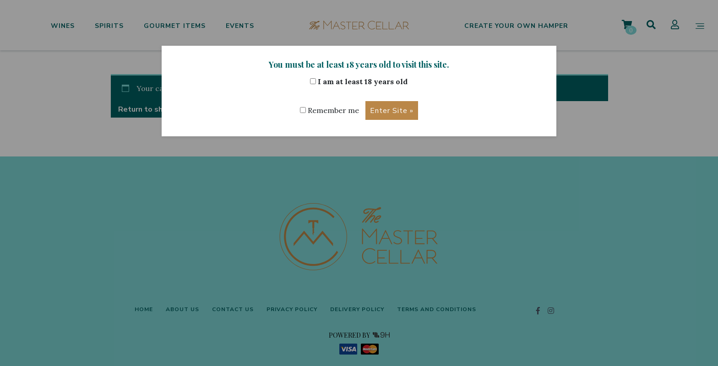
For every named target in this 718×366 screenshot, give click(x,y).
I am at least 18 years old (359, 81)
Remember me (329, 110)
